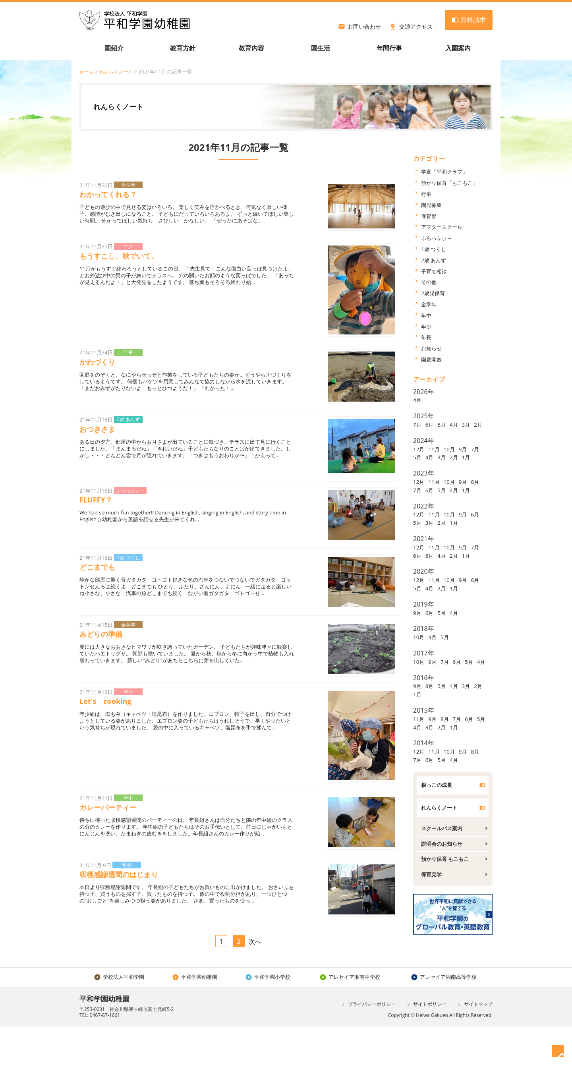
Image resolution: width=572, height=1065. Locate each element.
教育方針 (182, 48)
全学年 (430, 304)
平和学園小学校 (266, 1015)
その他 (430, 281)
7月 (418, 424)
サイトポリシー (425, 1043)
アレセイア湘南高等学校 (443, 1015)
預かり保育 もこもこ (450, 906)
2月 (418, 432)
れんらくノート (118, 71)
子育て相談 (437, 271)
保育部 (430, 215)
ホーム (87, 71)
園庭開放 (433, 359)
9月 (471, 456)
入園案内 (458, 48)
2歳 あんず (436, 259)
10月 (455, 456)
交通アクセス (411, 25)
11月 (437, 456)
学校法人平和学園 (119, 1015)
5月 (446, 424)
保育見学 (433, 923)
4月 (418, 399)
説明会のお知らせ (446, 889)
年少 (427, 326)
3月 (474, 424)
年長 (427, 336)
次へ (255, 956)
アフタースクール (446, 226)
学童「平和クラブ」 (449, 171)
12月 (420, 456)
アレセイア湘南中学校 (348, 1015)
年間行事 (389, 48)
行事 (427, 193)
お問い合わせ (359, 25)
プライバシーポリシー (368, 1043)
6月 (432, 424)
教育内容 (251, 48)
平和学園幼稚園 (194, 1015)
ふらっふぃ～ (440, 237)
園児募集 (433, 204)
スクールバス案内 (446, 873)
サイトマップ (474, 1043)
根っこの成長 (440, 827)
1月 (418, 473)
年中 (427, 315)
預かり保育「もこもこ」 (456, 182)
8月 (418, 506)
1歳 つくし (436, 248)
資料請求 (469, 19)
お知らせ (433, 348)
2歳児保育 (435, 292)
